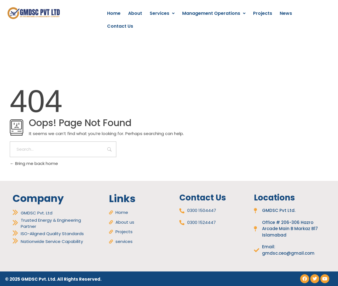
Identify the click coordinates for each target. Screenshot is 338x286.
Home (114, 13)
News (286, 13)
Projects (262, 13)
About (135, 13)
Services (162, 13)
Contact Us (120, 26)
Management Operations (214, 13)
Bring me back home (34, 163)
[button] (162, 13)
